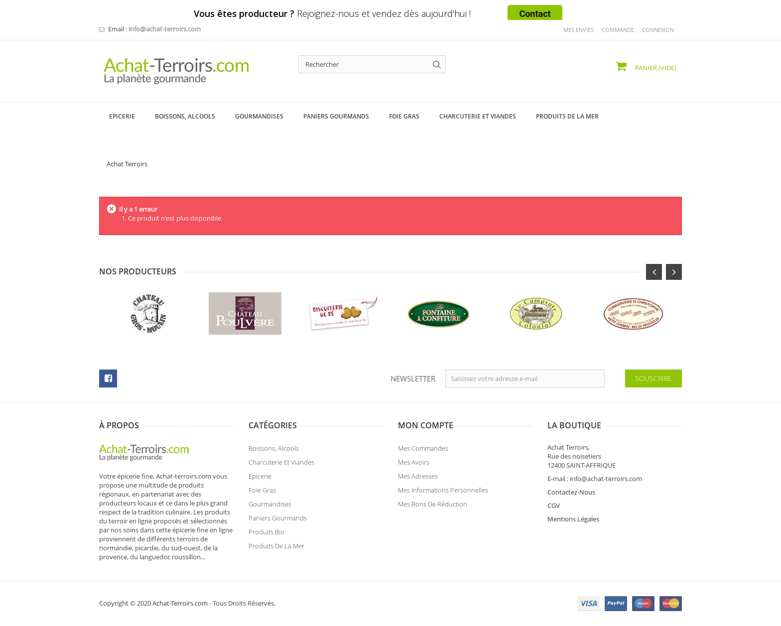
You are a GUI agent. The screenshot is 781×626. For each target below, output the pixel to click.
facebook (108, 378)
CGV (553, 505)
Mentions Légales (573, 518)
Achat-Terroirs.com (180, 603)
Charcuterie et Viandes (281, 462)
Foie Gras (262, 490)
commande (618, 29)
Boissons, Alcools (274, 448)
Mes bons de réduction (432, 504)
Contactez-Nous (571, 492)
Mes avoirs (413, 462)
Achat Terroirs (127, 163)
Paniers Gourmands (278, 517)
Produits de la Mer (276, 545)
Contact (534, 13)
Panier (655, 67)
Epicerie (260, 476)
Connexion (658, 29)
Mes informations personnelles (443, 490)
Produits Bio (266, 531)
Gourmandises (270, 504)
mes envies (578, 29)
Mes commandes (423, 448)
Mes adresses (418, 476)
